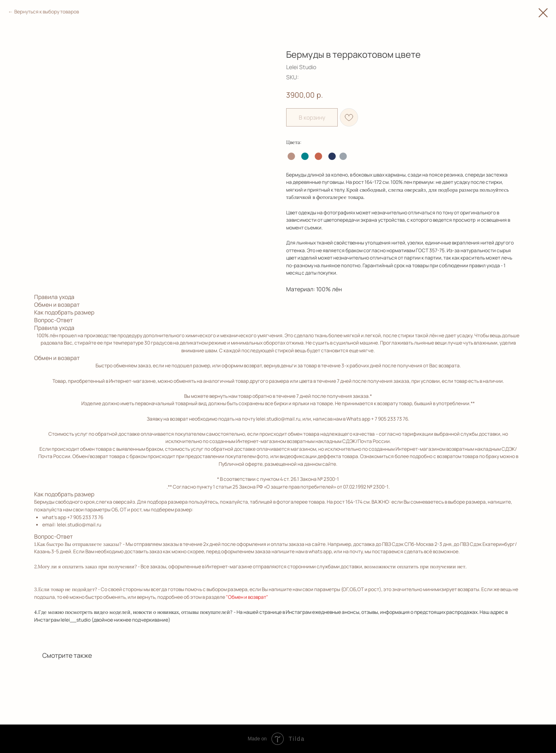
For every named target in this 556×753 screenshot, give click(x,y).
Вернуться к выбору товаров (46, 11)
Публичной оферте (241, 464)
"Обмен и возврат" (247, 597)
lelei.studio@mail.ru (278, 418)
